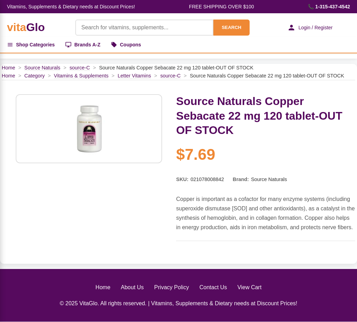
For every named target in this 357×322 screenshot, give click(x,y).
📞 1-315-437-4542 (329, 6)
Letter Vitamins (134, 75)
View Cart (249, 287)
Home (8, 67)
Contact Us (213, 287)
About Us (132, 287)
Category (34, 75)
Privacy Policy (171, 287)
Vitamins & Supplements (81, 75)
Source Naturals (42, 67)
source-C (79, 67)
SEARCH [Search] (231, 27)
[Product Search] (144, 28)
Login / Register (310, 27)
